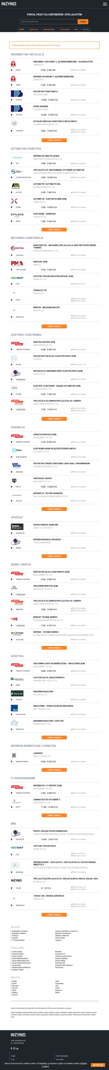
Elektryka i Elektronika (62, 936)
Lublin (57, 981)
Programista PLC (60, 954)
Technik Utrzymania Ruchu (63, 956)
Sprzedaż (15, 938)
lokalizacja (33, 29)
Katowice (15, 993)
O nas (13, 1056)
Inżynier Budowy (17, 952)
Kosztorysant (59, 968)
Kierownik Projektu (17, 970)
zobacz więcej (54, 140)
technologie (65, 29)
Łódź (56, 986)
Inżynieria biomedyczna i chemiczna (66, 931)
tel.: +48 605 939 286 (17, 1043)
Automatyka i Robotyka (19, 934)
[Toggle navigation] (105, 4)
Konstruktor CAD (60, 963)
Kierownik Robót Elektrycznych (21, 963)
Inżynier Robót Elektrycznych (20, 961)
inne (76, 29)
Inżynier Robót (16, 965)
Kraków (14, 981)
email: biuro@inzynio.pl (18, 1041)
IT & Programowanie (18, 940)
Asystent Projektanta (61, 959)
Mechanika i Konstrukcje (62, 934)
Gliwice (57, 993)
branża (21, 29)
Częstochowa (59, 984)
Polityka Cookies (62, 1056)
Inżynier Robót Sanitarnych (20, 959)
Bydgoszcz (58, 990)
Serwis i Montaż (60, 938)
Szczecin (15, 995)
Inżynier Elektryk (60, 961)
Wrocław (14, 988)
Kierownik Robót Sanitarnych (64, 965)
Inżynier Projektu (17, 956)
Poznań (14, 984)
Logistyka (58, 940)
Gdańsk (57, 988)
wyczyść (86, 29)
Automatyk (58, 952)
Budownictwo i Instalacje (19, 931)
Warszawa (15, 986)
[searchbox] (48, 21)
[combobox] (49, 21)
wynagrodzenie (49, 29)
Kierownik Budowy (17, 954)
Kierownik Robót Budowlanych (21, 968)
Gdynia (14, 990)
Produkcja (15, 936)
